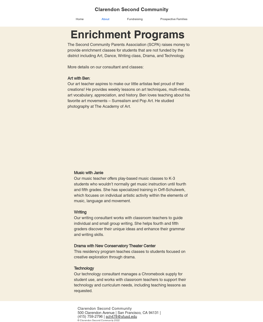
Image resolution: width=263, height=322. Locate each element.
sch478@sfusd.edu (121, 316)
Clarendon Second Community (105, 308)
